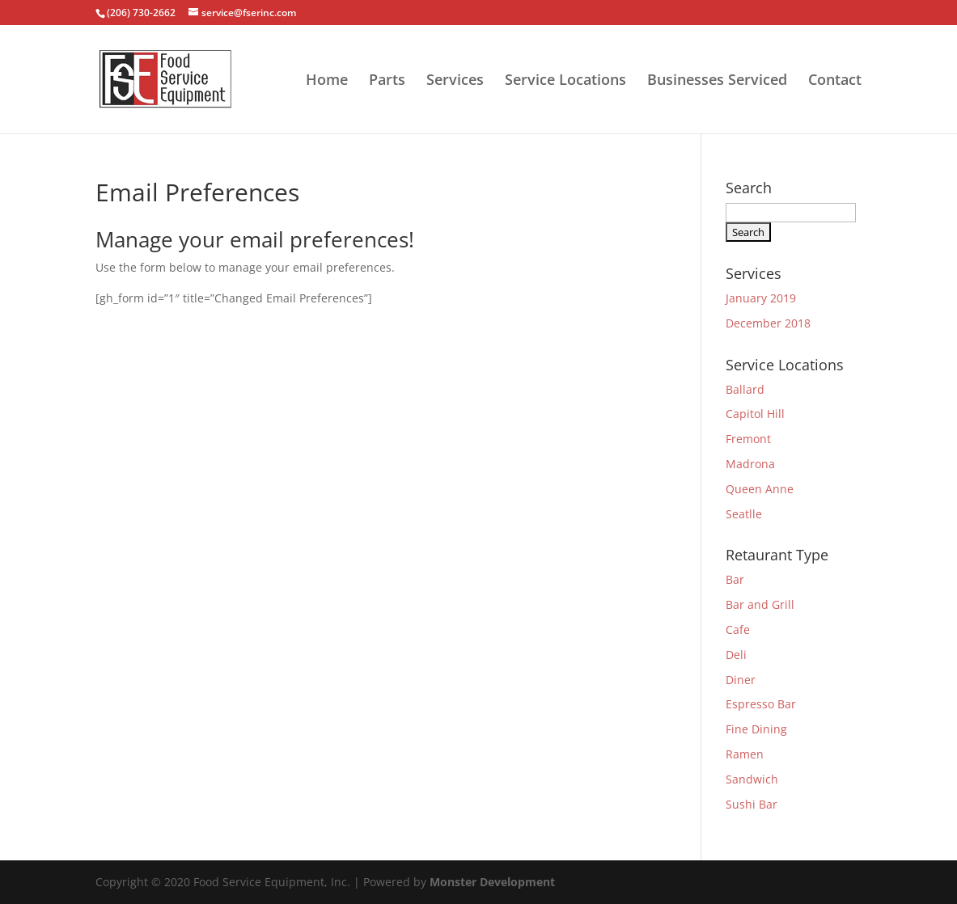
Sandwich (752, 779)
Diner (741, 679)
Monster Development (492, 881)
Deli (736, 654)
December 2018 (768, 323)
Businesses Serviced (717, 81)
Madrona (750, 463)
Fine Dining (756, 729)
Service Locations (565, 81)
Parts (387, 81)
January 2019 (761, 298)
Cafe (738, 629)
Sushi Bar (751, 804)
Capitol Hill (755, 413)
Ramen (745, 754)
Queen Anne (760, 488)
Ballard (745, 389)
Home (327, 81)
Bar (735, 579)
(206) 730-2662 (141, 12)
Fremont (748, 438)
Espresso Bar (761, 704)
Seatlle (744, 514)
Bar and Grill (760, 604)
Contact (835, 81)
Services (455, 81)
